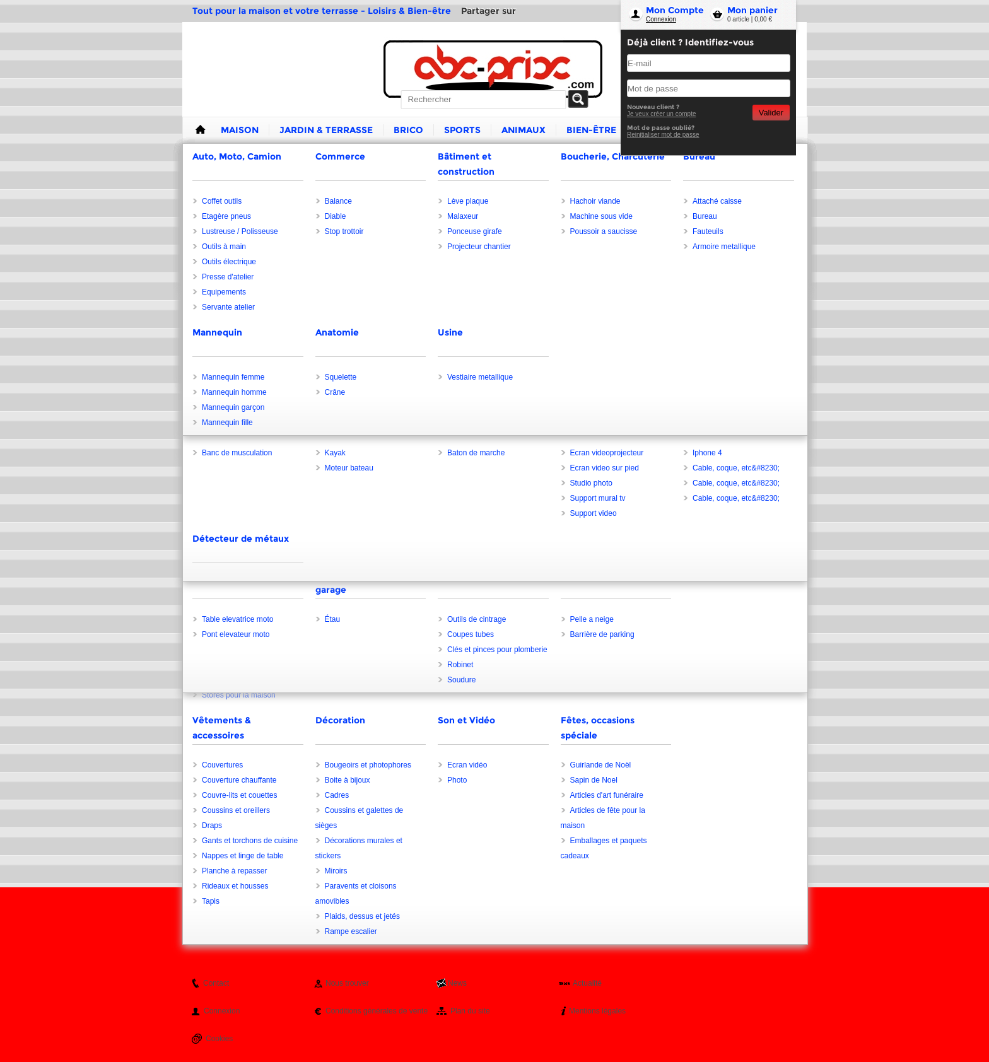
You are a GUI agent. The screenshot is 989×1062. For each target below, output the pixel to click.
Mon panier (752, 10)
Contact (216, 983)
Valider (771, 112)
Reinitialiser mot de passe (663, 134)
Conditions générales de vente (376, 1011)
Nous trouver (347, 983)
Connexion (661, 19)
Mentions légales (597, 1011)
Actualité (587, 983)
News (457, 983)
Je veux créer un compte (661, 113)
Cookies (219, 1038)
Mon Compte (675, 10)
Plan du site (470, 1011)
